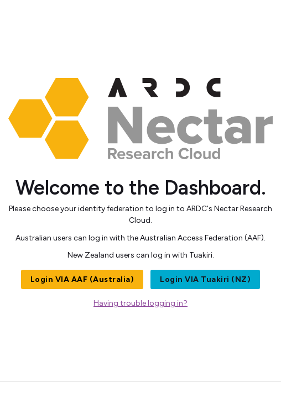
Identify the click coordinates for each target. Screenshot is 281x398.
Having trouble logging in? (140, 303)
